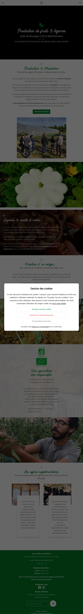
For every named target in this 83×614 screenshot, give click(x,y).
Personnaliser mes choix (41, 321)
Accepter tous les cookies (41, 309)
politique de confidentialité (40, 326)
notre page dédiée (59, 303)
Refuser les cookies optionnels (41, 315)
